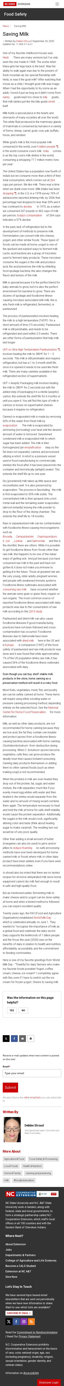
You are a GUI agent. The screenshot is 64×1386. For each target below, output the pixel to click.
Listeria (18, 541)
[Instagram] (23, 1321)
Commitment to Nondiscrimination (37, 1332)
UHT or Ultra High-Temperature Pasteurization (30, 349)
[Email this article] (22, 1038)
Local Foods (11, 1166)
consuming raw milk (14, 589)
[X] (8, 1321)
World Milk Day (42, 917)
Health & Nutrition (32, 1166)
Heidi (6, 57)
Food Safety (15, 14)
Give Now (11, 1276)
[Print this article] (30, 1038)
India (46, 151)
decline (27, 206)
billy (45, 97)
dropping (8, 193)
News (6, 26)
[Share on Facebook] (14, 1038)
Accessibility (31, 1373)
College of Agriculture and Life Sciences (30, 1260)
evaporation (10, 425)
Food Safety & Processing (43, 1159)
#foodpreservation (24, 1180)
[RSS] (31, 1321)
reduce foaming (22, 848)
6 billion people (46, 146)
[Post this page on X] (6, 1038)
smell (51, 101)
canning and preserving (38, 1173)
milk (6, 1180)
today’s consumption (29, 215)
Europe (9, 645)
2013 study (35, 611)
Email (6, 1066)
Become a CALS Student (20, 1266)
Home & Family (12, 1173)
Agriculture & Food (14, 1159)
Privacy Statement (29, 1336)
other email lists (32, 1097)
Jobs (8, 1249)
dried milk (28, 640)
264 (52, 180)
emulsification (32, 447)
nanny (6, 97)
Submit (10, 1087)
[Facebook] (16, 1321)
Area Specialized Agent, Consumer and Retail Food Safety (42, 1131)
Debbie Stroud (23, 41)
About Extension (15, 1244)
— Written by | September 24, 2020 (28, 41)
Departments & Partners (20, 1255)
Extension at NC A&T (18, 1271)
